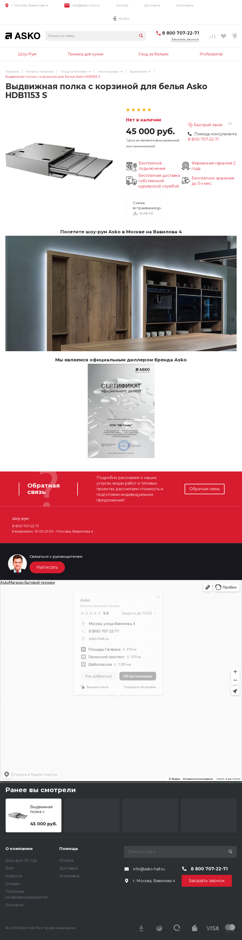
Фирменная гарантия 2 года (214, 166)
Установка (184, 5)
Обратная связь (204, 488)
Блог (9, 868)
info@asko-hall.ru (86, 5)
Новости (13, 876)
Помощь (68, 848)
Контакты (14, 904)
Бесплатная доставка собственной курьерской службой (159, 181)
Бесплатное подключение (152, 166)
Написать (47, 567)
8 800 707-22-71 (180, 33)
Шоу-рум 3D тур (21, 860)
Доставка (152, 5)
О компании (19, 848)
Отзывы (12, 883)
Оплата (122, 5)
